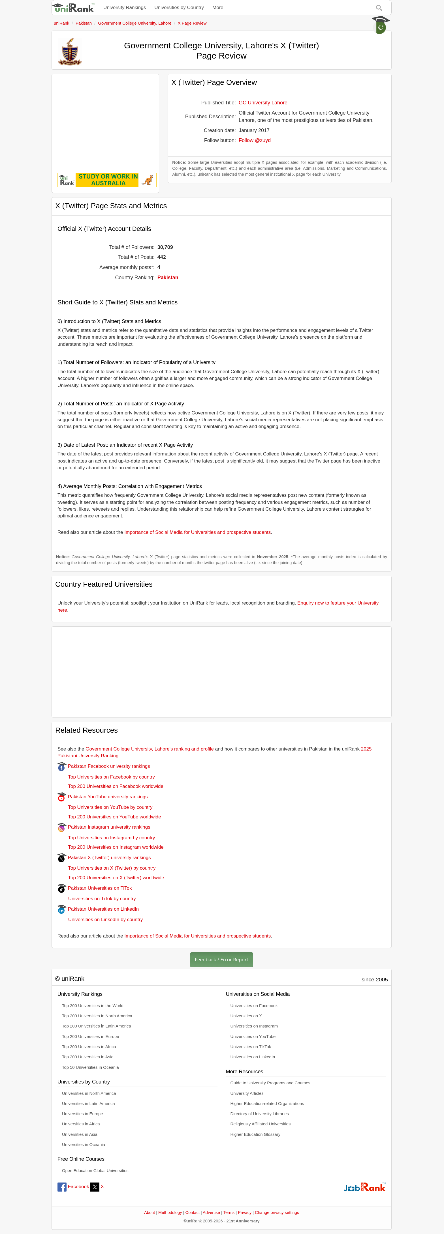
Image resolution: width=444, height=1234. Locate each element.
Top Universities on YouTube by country (104, 807)
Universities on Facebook (254, 1005)
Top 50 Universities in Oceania (90, 1067)
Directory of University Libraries (259, 1114)
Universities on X (246, 1016)
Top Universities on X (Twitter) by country (106, 868)
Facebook (73, 1186)
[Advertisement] (105, 119)
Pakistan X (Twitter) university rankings (104, 857)
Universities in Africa (81, 1124)
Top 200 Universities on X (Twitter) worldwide (110, 877)
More (217, 7)
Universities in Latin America (88, 1103)
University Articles (247, 1093)
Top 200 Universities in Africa (89, 1046)
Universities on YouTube (253, 1036)
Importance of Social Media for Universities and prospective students (197, 532)
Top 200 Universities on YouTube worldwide (109, 817)
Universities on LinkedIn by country (100, 919)
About (149, 1212)
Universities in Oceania (83, 1144)
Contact (192, 1212)
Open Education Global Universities (95, 1170)
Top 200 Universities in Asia (88, 1057)
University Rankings (124, 7)
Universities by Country (179, 7)
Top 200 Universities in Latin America (96, 1026)
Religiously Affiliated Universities (260, 1124)
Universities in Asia (79, 1134)
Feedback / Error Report (221, 959)
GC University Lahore (263, 103)
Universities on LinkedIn (252, 1057)
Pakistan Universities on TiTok (94, 888)
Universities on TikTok (250, 1046)
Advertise (211, 1212)
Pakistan (167, 277)
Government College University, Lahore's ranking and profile (150, 749)
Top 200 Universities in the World (92, 1005)
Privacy (244, 1212)
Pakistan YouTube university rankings (102, 796)
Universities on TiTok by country (96, 898)
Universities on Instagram (254, 1026)
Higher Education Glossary (255, 1134)
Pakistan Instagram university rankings (103, 827)
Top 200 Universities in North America (97, 1016)
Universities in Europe (82, 1114)
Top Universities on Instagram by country (106, 837)
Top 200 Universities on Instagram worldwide (110, 847)
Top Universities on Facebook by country (106, 777)
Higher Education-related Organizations (267, 1103)
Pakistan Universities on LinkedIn (98, 909)
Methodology (170, 1212)
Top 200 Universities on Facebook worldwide (110, 786)
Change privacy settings (277, 1212)
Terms (229, 1212)
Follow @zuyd (255, 140)
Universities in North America (89, 1093)
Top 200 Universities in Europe (90, 1036)
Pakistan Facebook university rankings (103, 766)
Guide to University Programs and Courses (270, 1083)
